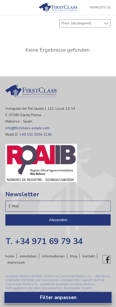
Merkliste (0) (100, 7)
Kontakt (89, 256)
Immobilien (28, 256)
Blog (73, 256)
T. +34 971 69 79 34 (44, 241)
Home (9, 256)
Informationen (53, 256)
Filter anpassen (58, 297)
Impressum (16, 262)
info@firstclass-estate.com (27, 128)
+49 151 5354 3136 (35, 134)
